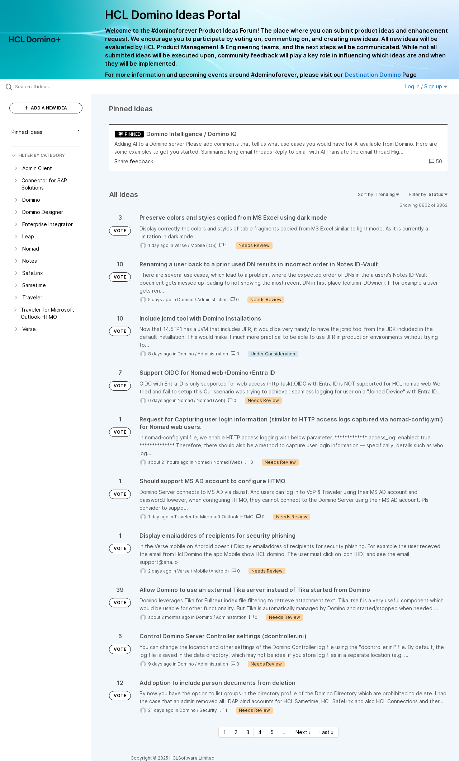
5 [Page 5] (272, 732)
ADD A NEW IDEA (46, 108)
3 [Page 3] (247, 732)
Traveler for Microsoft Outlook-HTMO (214, 516)
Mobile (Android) (211, 571)
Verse (180, 245)
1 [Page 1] (224, 732)
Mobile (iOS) (203, 245)
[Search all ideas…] (55, 86)
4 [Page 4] (259, 732)
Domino (185, 299)
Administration (212, 299)
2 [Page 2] (236, 732)
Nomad (185, 400)
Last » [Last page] (327, 732)
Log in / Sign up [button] (426, 86)
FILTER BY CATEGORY (38, 155)
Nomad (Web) (211, 400)
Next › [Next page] (303, 732)
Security (208, 710)
